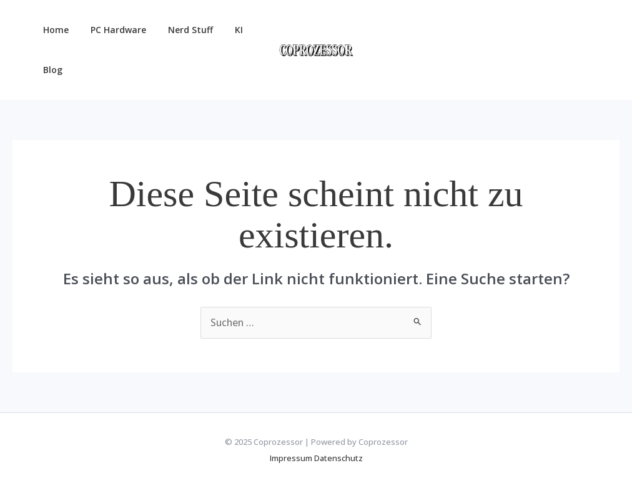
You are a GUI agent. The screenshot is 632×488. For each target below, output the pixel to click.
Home (53, 30)
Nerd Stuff (179, 30)
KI (223, 30)
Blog (50, 70)
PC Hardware (111, 30)
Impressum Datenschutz (316, 458)
